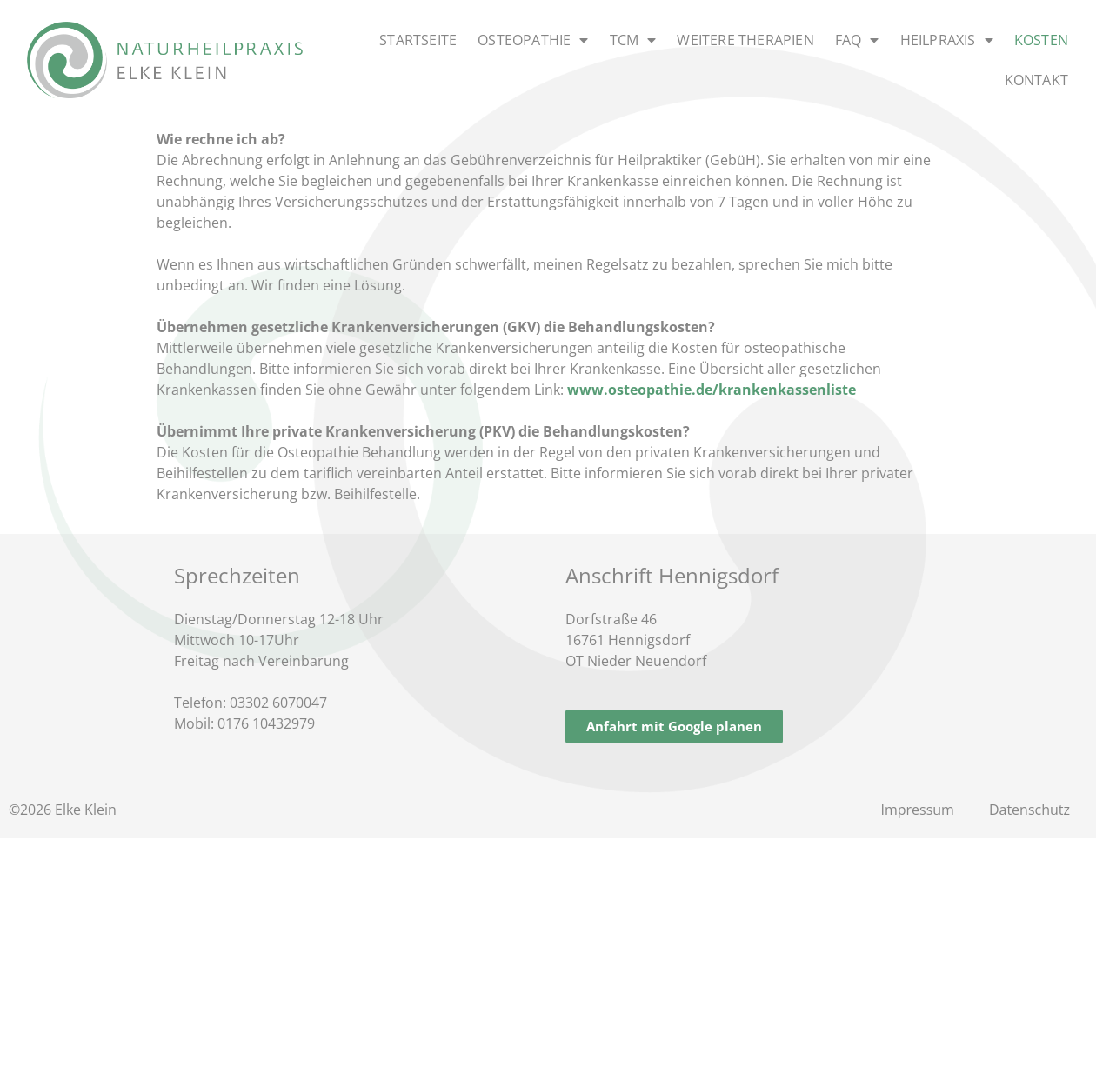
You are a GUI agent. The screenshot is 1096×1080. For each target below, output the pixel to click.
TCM (633, 40)
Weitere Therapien (745, 40)
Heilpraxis (946, 40)
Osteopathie (533, 40)
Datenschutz (1029, 809)
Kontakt (1036, 80)
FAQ (857, 40)
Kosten (1041, 40)
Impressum (916, 809)
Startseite (418, 40)
